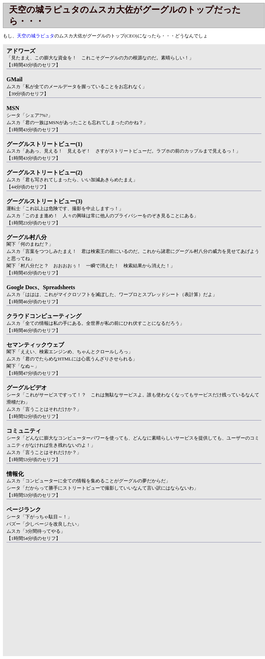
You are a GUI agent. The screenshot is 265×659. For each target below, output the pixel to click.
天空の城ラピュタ (35, 35)
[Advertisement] (63, 603)
